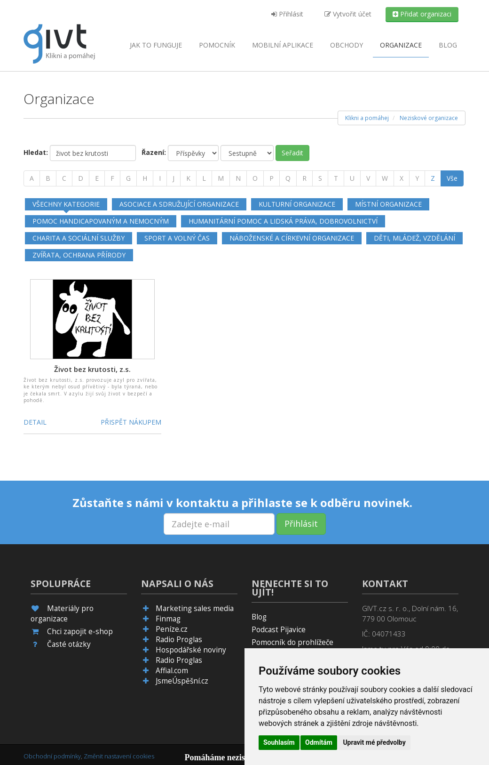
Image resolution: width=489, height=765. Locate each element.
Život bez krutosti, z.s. (92, 369)
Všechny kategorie (66, 204)
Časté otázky (69, 644)
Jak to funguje (156, 44)
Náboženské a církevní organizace (291, 238)
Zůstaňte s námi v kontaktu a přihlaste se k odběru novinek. (242, 502)
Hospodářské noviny (191, 650)
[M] (221, 178)
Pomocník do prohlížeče (292, 642)
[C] (64, 178)
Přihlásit (287, 13)
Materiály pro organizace (62, 614)
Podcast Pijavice (279, 630)
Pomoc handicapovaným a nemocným (100, 221)
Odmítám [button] (318, 742)
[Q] (288, 178)
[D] (80, 178)
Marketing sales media (195, 608)
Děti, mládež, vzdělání (414, 238)
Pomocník (217, 44)
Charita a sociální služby (78, 238)
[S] (320, 178)
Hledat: (36, 152)
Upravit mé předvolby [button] (374, 742)
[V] (368, 178)
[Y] (417, 178)
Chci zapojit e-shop (80, 631)
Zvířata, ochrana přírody (79, 254)
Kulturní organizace (297, 204)
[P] (271, 178)
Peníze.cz (172, 629)
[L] (204, 178)
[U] (352, 178)
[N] (238, 178)
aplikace (282, 44)
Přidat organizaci (422, 13)
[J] (173, 178)
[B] (47, 178)
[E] (97, 178)
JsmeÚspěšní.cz (182, 681)
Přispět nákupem (131, 422)
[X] (402, 178)
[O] (255, 178)
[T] (336, 178)
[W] (385, 178)
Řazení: (154, 152)
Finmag (168, 619)
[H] (144, 178)
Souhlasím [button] (279, 742)
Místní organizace (388, 204)
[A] (32, 178)
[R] (304, 178)
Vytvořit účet (347, 13)
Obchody (346, 44)
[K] (188, 178)
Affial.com (172, 671)
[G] (128, 178)
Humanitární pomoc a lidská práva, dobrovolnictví (283, 221)
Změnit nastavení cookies (119, 756)
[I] (160, 178)
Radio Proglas (179, 639)
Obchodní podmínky (52, 756)
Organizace (401, 44)
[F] (112, 178)
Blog (448, 44)
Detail (35, 422)
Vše (452, 178)
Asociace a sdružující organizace (179, 204)
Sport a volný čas (177, 238)
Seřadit (292, 152)
